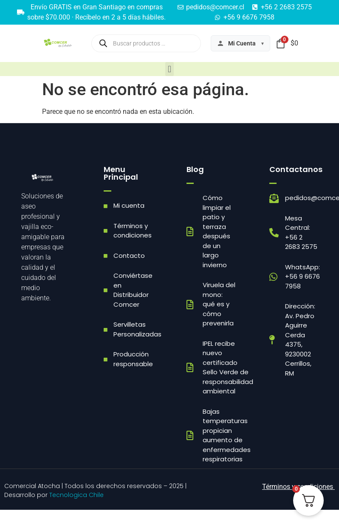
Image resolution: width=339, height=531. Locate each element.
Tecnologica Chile (76, 495)
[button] (169, 69)
